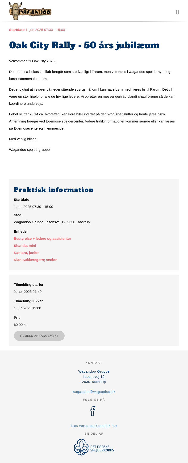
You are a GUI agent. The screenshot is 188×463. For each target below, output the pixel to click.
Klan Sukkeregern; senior (35, 260)
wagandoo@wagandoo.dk (93, 392)
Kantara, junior (26, 253)
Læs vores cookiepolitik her (94, 426)
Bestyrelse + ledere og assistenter (42, 238)
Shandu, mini (25, 246)
